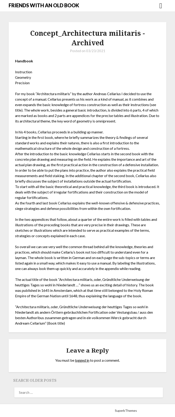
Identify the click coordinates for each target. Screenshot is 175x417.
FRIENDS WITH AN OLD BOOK (44, 5)
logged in (82, 360)
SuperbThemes (126, 410)
